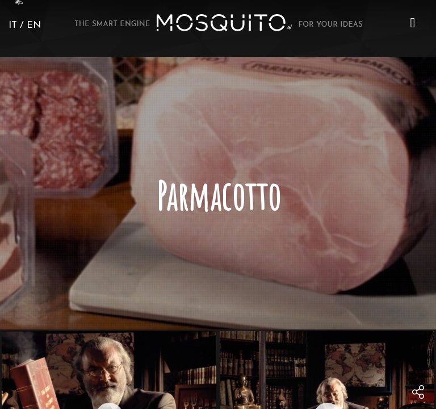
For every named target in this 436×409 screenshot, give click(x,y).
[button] (412, 22)
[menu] (412, 22)
